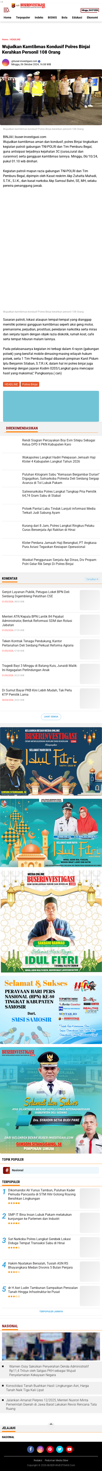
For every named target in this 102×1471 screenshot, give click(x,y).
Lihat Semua (51, 716)
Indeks (39, 17)
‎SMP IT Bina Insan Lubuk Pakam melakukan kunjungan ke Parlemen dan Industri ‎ (40, 1217)
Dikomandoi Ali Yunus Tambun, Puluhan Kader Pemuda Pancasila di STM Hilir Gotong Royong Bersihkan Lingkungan (42, 1194)
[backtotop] (51, 1426)
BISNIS (52, 17)
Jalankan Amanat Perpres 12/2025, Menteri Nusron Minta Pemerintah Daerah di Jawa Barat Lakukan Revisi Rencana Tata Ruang (51, 1404)
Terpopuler (23, 17)
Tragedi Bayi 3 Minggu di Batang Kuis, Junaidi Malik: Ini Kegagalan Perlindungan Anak (39, 668)
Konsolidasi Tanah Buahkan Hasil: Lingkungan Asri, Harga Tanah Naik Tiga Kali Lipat (47, 1388)
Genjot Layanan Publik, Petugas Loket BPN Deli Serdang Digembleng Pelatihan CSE (35, 594)
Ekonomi (92, 17)
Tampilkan (92, 579)
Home (7, 17)
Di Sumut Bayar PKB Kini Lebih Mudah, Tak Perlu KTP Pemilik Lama (37, 692)
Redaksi (38, 1460)
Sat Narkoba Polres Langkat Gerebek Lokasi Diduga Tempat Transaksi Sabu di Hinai (39, 1241)
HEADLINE (15, 39)
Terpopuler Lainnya (51, 1311)
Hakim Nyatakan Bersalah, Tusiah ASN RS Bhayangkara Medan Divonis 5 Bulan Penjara (40, 1265)
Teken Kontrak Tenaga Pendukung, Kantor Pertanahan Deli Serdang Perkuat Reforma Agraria (38, 643)
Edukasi (77, 17)
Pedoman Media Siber (56, 1460)
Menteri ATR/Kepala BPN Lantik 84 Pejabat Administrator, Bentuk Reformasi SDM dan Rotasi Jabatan (37, 621)
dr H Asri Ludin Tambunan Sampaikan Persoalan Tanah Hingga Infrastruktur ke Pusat (43, 1290)
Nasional (17, 1170)
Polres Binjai (30, 384)
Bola (64, 17)
